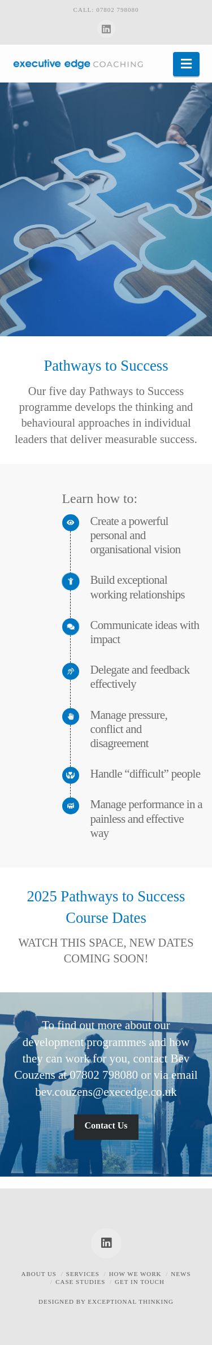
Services (82, 1273)
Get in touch (140, 1281)
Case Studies (80, 1281)
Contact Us (106, 1125)
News (181, 1273)
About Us (39, 1273)
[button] (186, 64)
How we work (135, 1273)
